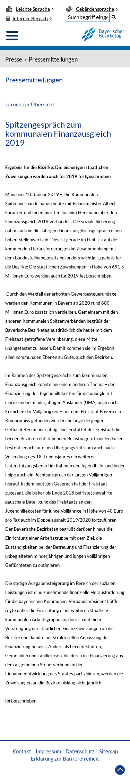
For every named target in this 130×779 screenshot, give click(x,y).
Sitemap (108, 751)
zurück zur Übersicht (29, 104)
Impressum (48, 751)
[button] (114, 16)
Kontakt (21, 751)
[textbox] (88, 17)
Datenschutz (80, 751)
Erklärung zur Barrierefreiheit (65, 758)
